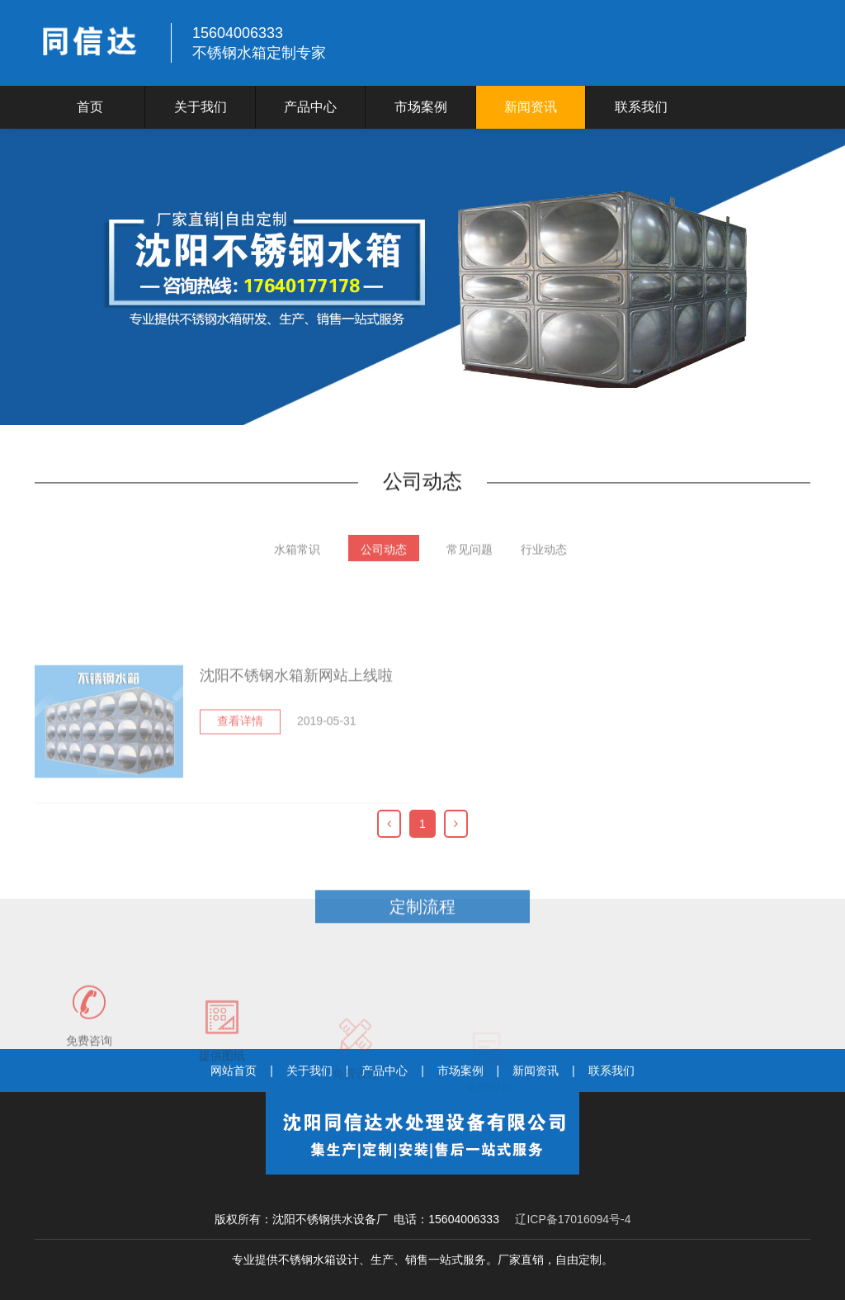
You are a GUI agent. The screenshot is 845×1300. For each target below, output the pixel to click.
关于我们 (200, 107)
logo (92, 43)
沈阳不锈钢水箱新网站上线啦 (296, 743)
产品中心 (310, 107)
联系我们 (641, 107)
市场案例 (420, 107)
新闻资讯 (530, 107)
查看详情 (240, 788)
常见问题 (469, 558)
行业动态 (544, 558)
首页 (90, 107)
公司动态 (384, 558)
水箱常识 (297, 558)
